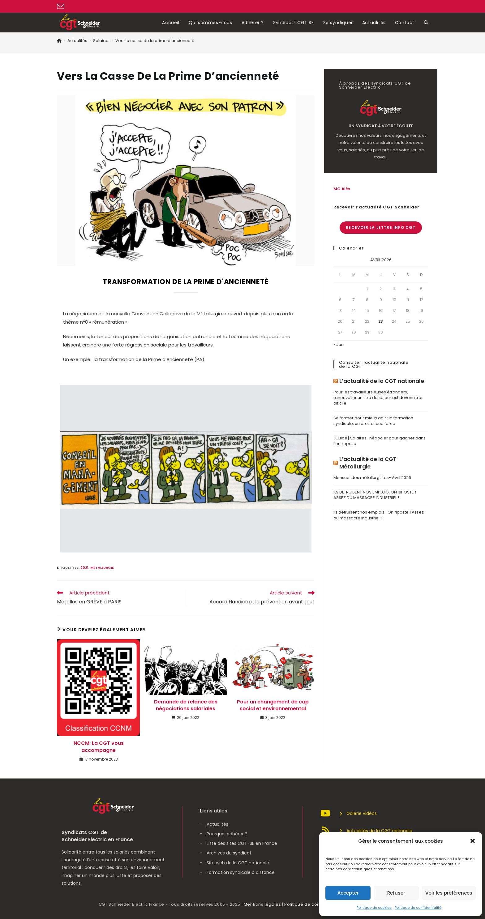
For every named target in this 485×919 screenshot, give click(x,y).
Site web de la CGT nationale (238, 863)
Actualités (217, 824)
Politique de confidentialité (418, 907)
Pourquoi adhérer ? (227, 834)
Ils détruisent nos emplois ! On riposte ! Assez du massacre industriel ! (378, 515)
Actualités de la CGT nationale (366, 830)
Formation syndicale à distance (241, 872)
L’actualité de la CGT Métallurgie (368, 463)
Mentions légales (262, 904)
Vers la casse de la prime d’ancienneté (155, 41)
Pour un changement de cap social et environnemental (273, 705)
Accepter (348, 893)
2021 (84, 567)
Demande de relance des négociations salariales (185, 705)
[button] (473, 841)
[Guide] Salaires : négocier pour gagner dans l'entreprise (379, 441)
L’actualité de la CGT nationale (381, 381)
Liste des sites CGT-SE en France (242, 843)
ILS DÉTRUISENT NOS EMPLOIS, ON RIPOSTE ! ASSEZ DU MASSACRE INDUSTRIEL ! (374, 495)
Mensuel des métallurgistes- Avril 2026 (372, 477)
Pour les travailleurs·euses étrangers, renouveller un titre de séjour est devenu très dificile (378, 397)
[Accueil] (59, 41)
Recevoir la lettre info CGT (380, 227)
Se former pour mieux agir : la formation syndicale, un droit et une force (373, 420)
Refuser (396, 893)
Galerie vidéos (348, 813)
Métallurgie (102, 567)
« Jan (338, 344)
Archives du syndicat (229, 853)
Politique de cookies (374, 907)
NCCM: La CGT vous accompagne (99, 746)
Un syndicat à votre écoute (381, 126)
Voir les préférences (448, 893)
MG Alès (341, 189)
